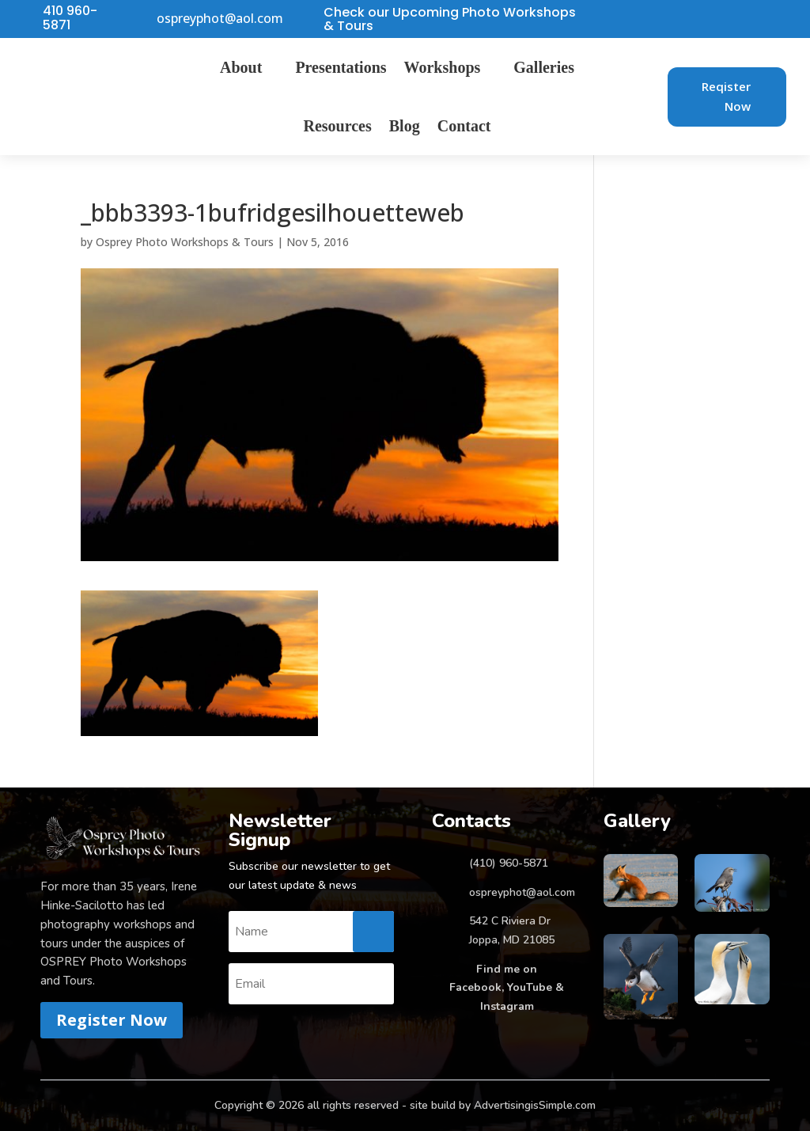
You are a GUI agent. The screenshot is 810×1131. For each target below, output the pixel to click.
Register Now (111, 1019)
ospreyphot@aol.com (220, 19)
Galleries (543, 67)
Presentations (340, 67)
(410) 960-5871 (508, 863)
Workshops (442, 67)
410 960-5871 (70, 18)
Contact (464, 126)
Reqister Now (726, 96)
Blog (404, 126)
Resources (338, 126)
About (241, 67)
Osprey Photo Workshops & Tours (185, 241)
